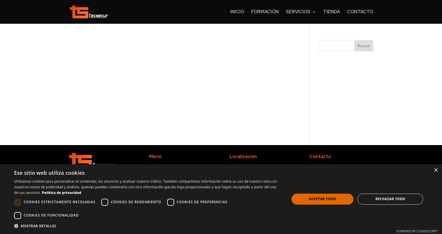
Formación (265, 12)
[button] (147, 226)
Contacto (360, 12)
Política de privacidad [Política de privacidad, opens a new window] (61, 192)
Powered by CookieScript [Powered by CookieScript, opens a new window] (417, 231)
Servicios (298, 12)
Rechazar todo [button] (390, 198)
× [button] (436, 170)
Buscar (363, 45)
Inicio (237, 12)
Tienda (331, 12)
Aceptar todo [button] (322, 198)
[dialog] (221, 199)
